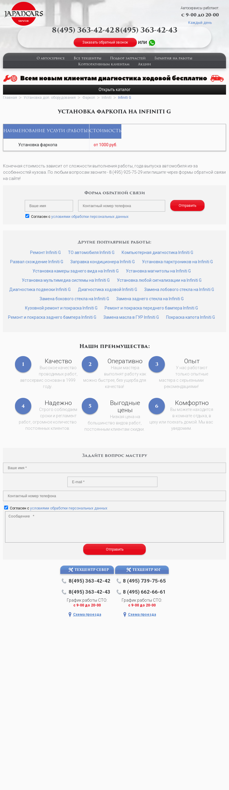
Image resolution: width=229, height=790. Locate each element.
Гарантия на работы (173, 58)
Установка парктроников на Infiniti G (177, 261)
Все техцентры (87, 58)
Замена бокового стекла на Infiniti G (74, 298)
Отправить (187, 206)
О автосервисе (51, 58)
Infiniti (107, 98)
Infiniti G (124, 98)
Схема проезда (87, 614)
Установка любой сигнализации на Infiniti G (159, 280)
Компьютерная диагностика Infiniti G (157, 252)
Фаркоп (88, 98)
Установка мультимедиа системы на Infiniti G (66, 280)
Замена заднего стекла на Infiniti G (150, 298)
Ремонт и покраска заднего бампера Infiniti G (52, 317)
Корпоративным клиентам (103, 64)
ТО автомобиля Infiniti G (91, 252)
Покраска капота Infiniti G (190, 317)
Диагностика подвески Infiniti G (40, 289)
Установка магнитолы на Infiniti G (158, 271)
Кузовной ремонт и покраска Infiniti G (61, 308)
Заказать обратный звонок (105, 42)
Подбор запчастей (128, 58)
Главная (10, 98)
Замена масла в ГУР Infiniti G (131, 317)
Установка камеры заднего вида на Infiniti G (76, 271)
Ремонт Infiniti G (45, 252)
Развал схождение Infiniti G (36, 261)
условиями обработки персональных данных (90, 217)
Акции (144, 64)
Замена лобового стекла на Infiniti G (179, 289)
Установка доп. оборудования (50, 98)
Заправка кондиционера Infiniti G (102, 261)
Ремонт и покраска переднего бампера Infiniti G (151, 308)
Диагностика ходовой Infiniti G (107, 289)
